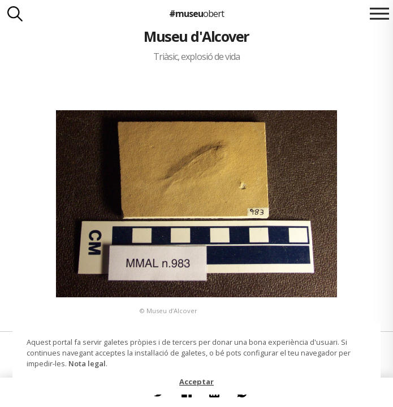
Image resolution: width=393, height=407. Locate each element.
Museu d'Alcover (196, 36)
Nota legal (87, 363)
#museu (196, 13)
